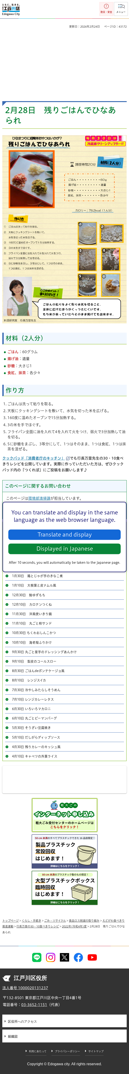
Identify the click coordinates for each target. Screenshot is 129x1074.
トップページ (10, 920)
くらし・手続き (31, 920)
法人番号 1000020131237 (25, 988)
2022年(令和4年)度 (74, 926)
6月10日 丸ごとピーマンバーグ (34, 718)
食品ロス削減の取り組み (84, 920)
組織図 (13, 1036)
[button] (121, 9)
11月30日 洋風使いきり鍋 (32, 614)
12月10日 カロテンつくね (32, 604)
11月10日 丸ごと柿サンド (32, 623)
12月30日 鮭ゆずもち (28, 595)
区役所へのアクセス (22, 1021)
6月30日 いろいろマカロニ (31, 708)
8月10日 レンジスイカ (29, 680)
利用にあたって (37, 1051)
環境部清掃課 (39, 498)
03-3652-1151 (34, 1005)
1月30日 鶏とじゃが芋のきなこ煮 (37, 576)
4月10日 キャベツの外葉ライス (34, 756)
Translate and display (64, 534)
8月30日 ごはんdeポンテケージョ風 (38, 670)
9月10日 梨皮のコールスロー (34, 661)
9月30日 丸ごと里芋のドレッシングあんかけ (44, 652)
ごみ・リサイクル (55, 920)
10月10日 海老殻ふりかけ (32, 642)
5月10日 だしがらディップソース (36, 737)
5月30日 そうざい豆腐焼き (31, 727)
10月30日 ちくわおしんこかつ (34, 632)
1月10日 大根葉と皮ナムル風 (34, 585)
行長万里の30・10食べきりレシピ (37, 926)
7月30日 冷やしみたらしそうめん (36, 690)
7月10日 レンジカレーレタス (33, 699)
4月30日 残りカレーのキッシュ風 (36, 746)
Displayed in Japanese (64, 549)
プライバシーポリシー (67, 1051)
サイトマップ (96, 1051)
